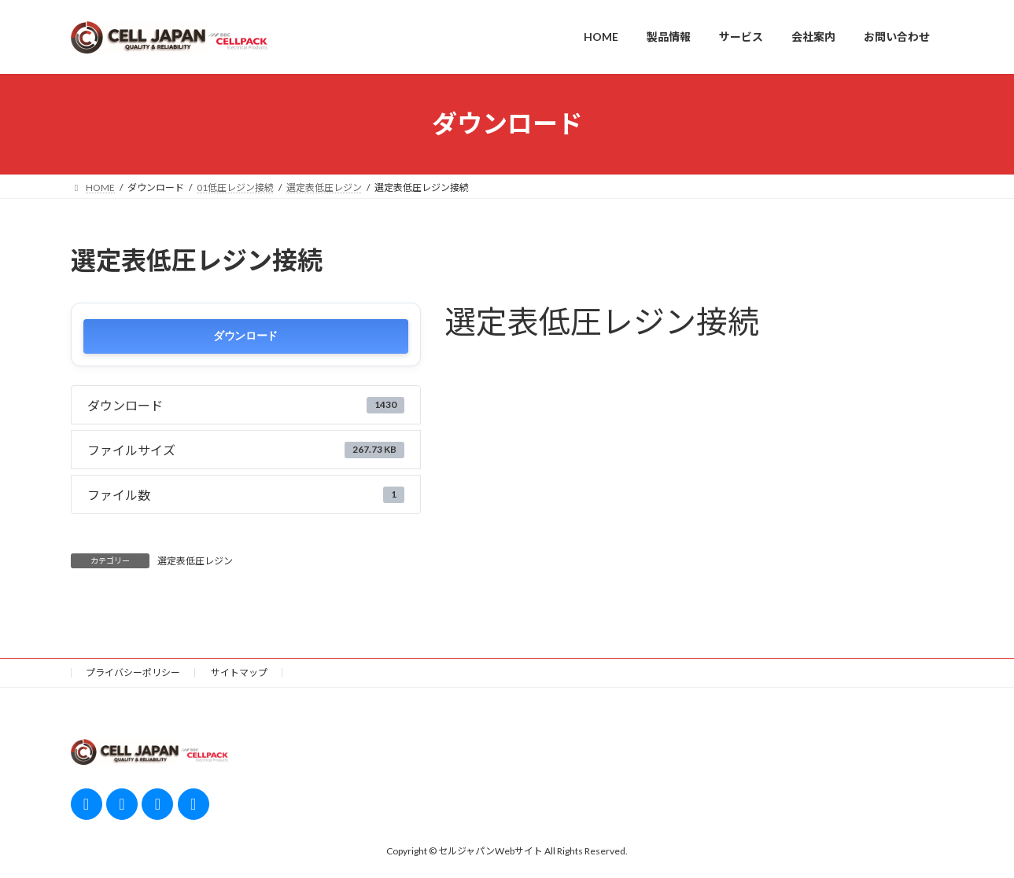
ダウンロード (245, 336)
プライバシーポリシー (133, 672)
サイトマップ (239, 672)
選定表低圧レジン (195, 561)
